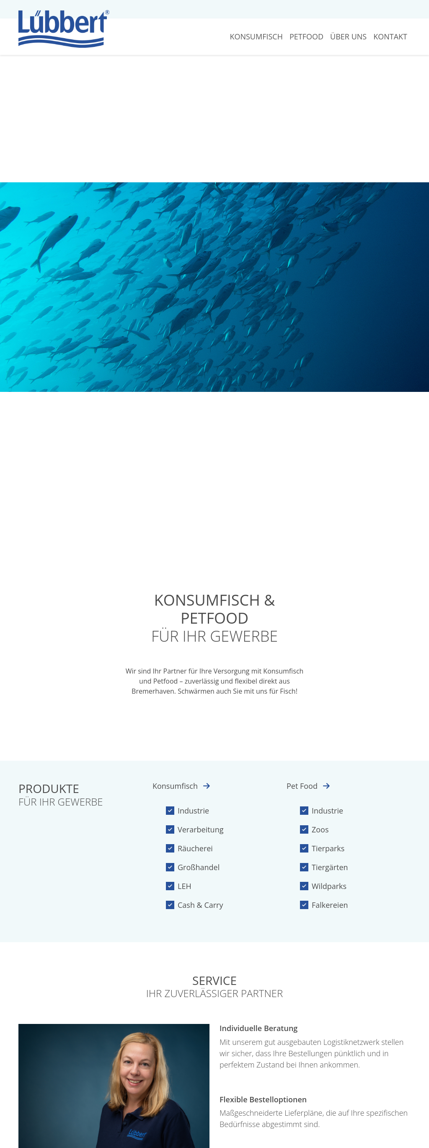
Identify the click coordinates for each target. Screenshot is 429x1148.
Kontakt (390, 36)
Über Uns (348, 36)
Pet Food (308, 786)
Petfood (306, 36)
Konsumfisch (256, 36)
